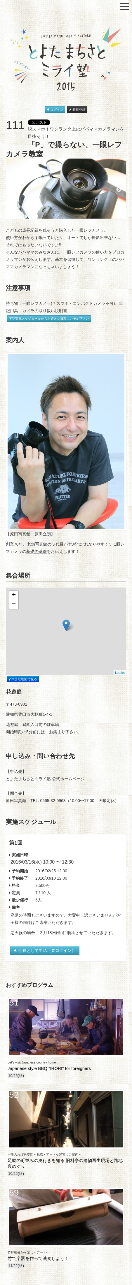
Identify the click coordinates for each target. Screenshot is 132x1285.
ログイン (55, 109)
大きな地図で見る (23, 679)
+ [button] (14, 595)
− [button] (14, 604)
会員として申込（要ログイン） (45, 950)
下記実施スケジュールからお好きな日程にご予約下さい (49, 318)
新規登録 (77, 109)
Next (119, 190)
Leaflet (120, 672)
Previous (13, 190)
